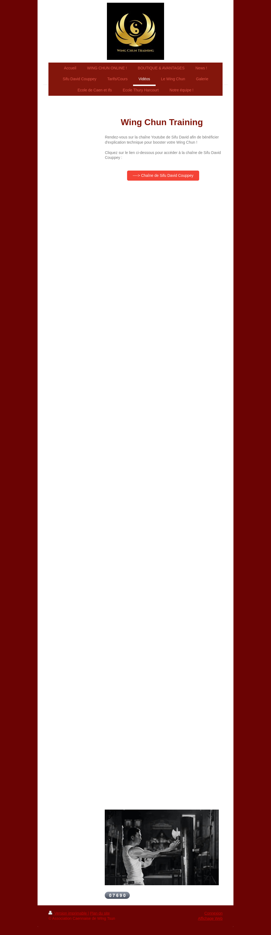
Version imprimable (68, 913)
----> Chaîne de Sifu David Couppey (163, 175)
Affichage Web (210, 918)
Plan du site (100, 913)
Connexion (213, 913)
